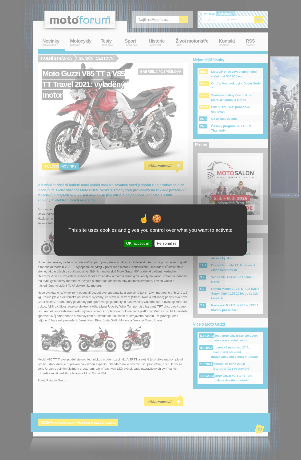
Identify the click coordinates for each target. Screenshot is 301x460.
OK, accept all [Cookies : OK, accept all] (138, 243)
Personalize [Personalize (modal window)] (167, 243)
